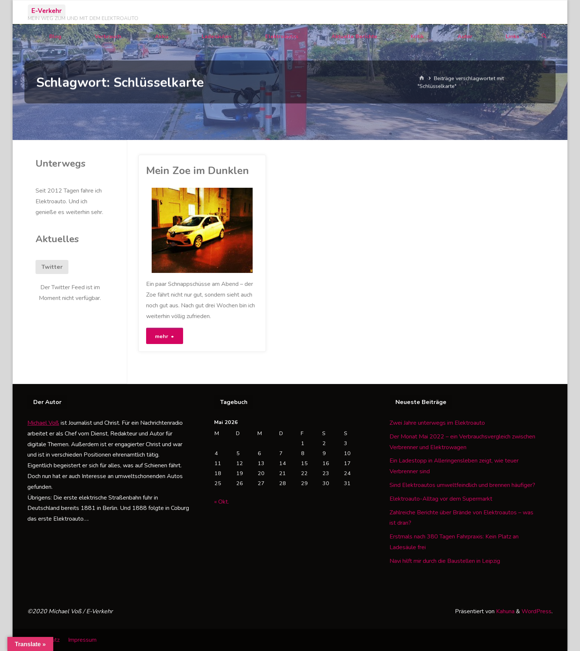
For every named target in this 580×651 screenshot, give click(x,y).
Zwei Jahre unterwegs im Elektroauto (437, 423)
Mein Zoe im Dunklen (197, 171)
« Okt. (221, 502)
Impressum (82, 640)
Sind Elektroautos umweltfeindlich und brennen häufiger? (462, 485)
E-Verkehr (46, 10)
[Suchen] (544, 36)
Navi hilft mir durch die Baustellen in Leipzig (445, 561)
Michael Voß (43, 423)
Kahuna (505, 611)
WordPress (537, 611)
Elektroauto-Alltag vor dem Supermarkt (441, 499)
